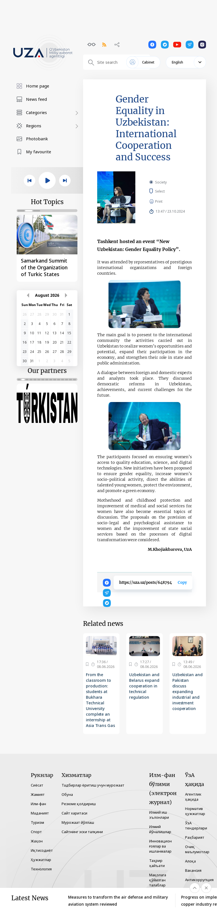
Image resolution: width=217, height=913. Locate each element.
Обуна (67, 794)
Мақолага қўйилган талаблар (157, 880)
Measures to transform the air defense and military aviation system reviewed (118, 900)
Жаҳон (37, 841)
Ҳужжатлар (41, 859)
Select (166, 191)
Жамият (38, 794)
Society (161, 182)
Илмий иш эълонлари (159, 815)
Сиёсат (37, 785)
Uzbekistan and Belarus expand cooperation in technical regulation (144, 686)
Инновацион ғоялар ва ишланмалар (160, 846)
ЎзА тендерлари (196, 825)
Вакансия (193, 870)
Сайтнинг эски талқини (82, 831)
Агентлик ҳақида (193, 797)
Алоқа (190, 861)
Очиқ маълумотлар (197, 849)
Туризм (37, 822)
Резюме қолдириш (79, 803)
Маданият (40, 813)
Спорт (36, 831)
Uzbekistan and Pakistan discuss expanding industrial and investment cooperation (187, 691)
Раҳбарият (194, 837)
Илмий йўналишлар (160, 829)
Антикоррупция (199, 879)
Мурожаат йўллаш (78, 822)
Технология (41, 868)
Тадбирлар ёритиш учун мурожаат (93, 785)
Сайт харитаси (74, 813)
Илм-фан (38, 803)
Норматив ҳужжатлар (195, 811)
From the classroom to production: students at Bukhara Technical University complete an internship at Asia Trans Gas (100, 700)
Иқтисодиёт (42, 850)
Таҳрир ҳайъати (157, 863)
